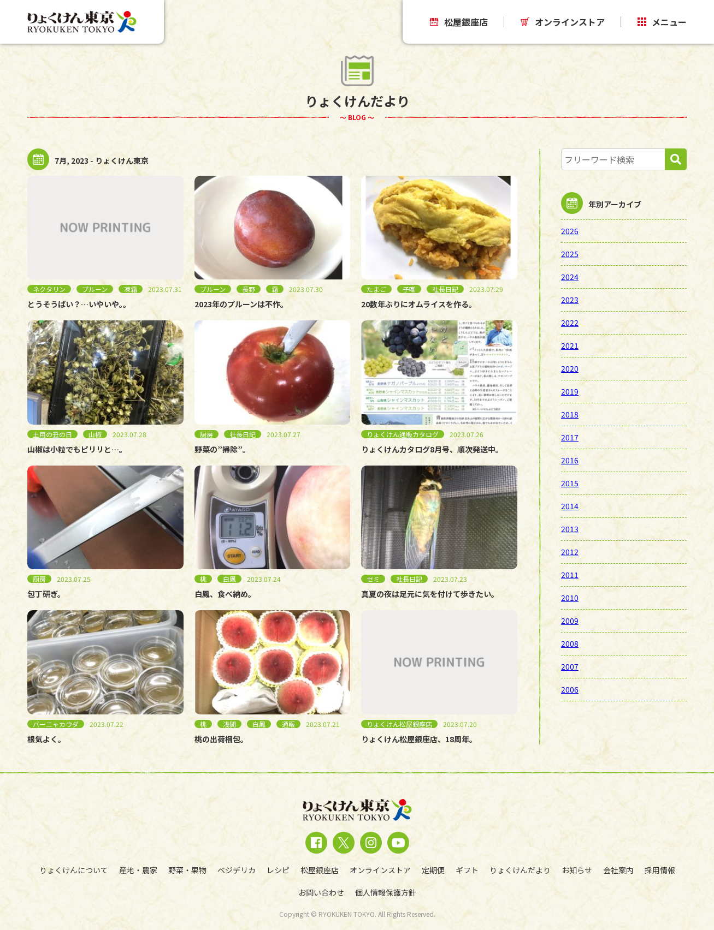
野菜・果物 (187, 870)
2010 (570, 597)
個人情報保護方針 (385, 892)
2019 (570, 391)
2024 (570, 276)
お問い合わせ (321, 892)
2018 (570, 414)
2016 (570, 460)
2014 (570, 505)
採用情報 (660, 870)
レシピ (278, 870)
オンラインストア (563, 21)
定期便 (433, 870)
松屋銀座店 (459, 21)
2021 (570, 345)
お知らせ (577, 870)
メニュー (662, 21)
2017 (570, 437)
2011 (570, 574)
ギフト (467, 870)
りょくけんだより (520, 870)
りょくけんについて (73, 870)
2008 (570, 643)
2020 (570, 368)
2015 (570, 483)
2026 (570, 230)
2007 (570, 666)
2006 (570, 689)
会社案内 (618, 870)
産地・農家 (138, 870)
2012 (570, 551)
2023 (570, 299)
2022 (570, 322)
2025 (570, 253)
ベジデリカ (236, 870)
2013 (570, 528)
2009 (570, 620)
